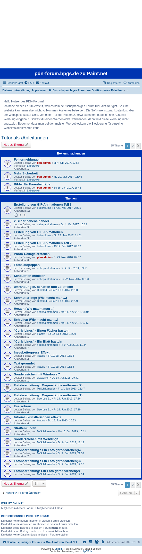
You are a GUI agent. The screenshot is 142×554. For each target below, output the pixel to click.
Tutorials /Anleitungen (24, 137)
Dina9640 (42, 290)
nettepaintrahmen (47, 224)
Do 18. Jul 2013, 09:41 (65, 377)
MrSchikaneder (46, 388)
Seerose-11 (44, 398)
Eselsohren (22, 406)
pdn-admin (43, 162)
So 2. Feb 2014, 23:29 (64, 301)
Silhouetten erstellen (29, 276)
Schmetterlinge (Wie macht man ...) (40, 298)
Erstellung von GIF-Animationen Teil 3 (43, 204)
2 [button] (133, 146)
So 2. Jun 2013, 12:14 (71, 474)
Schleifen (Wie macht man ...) (36, 319)
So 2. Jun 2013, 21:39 (71, 453)
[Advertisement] (70, 34)
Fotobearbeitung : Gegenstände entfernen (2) (48, 385)
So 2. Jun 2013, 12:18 (71, 464)
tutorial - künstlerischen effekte (37, 417)
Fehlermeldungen (27, 159)
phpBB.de (87, 551)
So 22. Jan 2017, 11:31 (68, 235)
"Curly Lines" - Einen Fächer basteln (41, 330)
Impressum (39, 90)
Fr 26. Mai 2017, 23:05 (67, 207)
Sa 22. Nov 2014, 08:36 (75, 279)
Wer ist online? (12, 503)
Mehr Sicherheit (26, 173)
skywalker (43, 377)
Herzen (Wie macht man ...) (34, 308)
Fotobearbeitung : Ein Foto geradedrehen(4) (47, 450)
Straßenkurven (25, 428)
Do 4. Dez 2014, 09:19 (74, 268)
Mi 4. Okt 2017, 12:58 (66, 162)
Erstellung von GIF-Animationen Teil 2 (43, 243)
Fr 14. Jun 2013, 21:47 (71, 388)
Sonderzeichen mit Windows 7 (37, 374)
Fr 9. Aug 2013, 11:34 (73, 344)
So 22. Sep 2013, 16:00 (62, 333)
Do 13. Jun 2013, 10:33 (62, 420)
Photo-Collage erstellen (32, 254)
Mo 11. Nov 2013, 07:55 (75, 322)
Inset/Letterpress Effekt (32, 352)
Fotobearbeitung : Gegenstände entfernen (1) (48, 395)
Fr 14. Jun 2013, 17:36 (67, 398)
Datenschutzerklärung (16, 90)
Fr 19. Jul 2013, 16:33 (61, 355)
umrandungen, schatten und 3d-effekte (43, 287)
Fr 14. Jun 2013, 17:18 (67, 409)
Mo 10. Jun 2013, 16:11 (72, 431)
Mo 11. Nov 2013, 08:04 (75, 311)
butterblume (44, 207)
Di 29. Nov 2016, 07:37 (67, 257)
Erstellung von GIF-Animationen (38, 232)
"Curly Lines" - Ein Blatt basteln (38, 341)
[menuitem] (29, 83)
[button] (138, 146)
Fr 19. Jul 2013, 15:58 (61, 366)
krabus (41, 355)
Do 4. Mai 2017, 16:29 (74, 224)
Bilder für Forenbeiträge (32, 184)
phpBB (58, 548)
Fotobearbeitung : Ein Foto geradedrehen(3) (47, 461)
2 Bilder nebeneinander (31, 221)
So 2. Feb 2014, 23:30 (64, 290)
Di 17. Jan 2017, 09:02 (67, 246)
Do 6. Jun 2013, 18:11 (71, 442)
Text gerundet (24, 363)
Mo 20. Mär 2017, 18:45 (68, 176)
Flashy (41, 333)
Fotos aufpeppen (27, 265)
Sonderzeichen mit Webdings (36, 439)
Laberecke (33, 165)
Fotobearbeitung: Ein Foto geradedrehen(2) (47, 471)
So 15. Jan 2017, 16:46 (67, 187)
